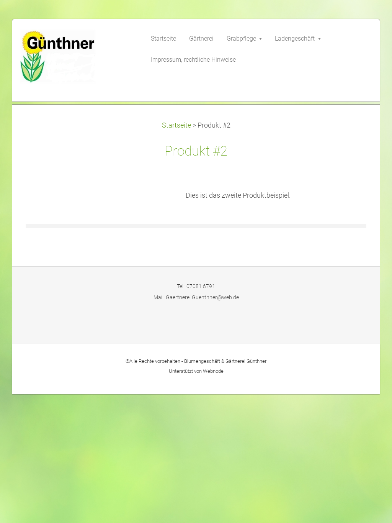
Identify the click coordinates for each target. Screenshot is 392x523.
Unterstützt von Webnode (196, 500)
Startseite (176, 254)
